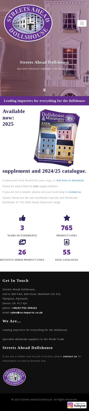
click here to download (70, 180)
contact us (75, 192)
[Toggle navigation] (82, 23)
